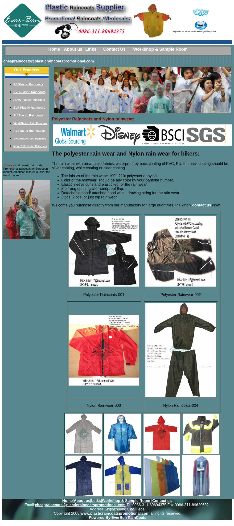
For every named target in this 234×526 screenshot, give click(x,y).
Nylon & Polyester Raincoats (30, 146)
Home (67, 501)
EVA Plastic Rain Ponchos (29, 138)
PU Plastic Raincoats (28, 115)
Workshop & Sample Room (160, 49)
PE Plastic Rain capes (29, 130)
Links (96, 501)
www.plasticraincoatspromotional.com (115, 513)
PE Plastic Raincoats (28, 84)
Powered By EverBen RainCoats (118, 518)
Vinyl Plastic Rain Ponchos (30, 123)
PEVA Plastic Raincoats (29, 100)
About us (82, 501)
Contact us (162, 501)
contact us (202, 205)
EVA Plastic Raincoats (29, 107)
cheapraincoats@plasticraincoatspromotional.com (48, 61)
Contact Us (114, 49)
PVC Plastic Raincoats (29, 92)
